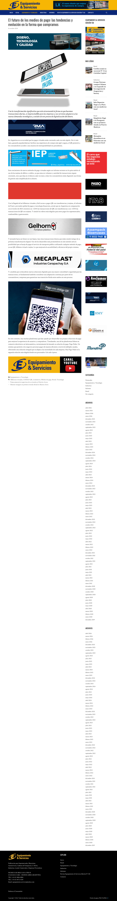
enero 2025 (88, 450)
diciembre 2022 (90, 519)
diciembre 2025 (90, 419)
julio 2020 (88, 600)
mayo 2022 (88, 539)
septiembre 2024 (90, 461)
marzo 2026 (89, 411)
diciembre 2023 (90, 486)
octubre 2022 (89, 525)
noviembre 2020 (90, 589)
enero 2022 (88, 550)
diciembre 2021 (90, 553)
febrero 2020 (89, 614)
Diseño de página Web (96, 898)
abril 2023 (88, 508)
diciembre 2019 (90, 620)
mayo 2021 (88, 572)
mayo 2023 (88, 505)
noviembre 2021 (90, 556)
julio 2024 (88, 466)
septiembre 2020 (90, 595)
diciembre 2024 (90, 452)
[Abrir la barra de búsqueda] (106, 12)
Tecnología (57, 380)
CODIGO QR (26, 380)
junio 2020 (88, 603)
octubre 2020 (89, 592)
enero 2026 (88, 416)
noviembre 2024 (90, 455)
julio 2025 (88, 433)
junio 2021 (88, 570)
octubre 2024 (89, 458)
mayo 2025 (88, 438)
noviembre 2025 (90, 422)
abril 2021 (88, 575)
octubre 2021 (89, 558)
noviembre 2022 (90, 522)
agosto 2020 (89, 597)
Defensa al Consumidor (15, 891)
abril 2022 (88, 542)
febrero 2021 (89, 581)
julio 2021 (88, 567)
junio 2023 (88, 503)
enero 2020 (88, 617)
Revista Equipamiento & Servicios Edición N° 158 (71, 13)
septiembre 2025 (90, 427)
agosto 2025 (89, 430)
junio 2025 (88, 436)
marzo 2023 (89, 511)
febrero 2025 (89, 447)
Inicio (11, 13)
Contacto (91, 13)
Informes (52, 13)
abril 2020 (88, 609)
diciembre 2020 (90, 586)
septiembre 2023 (90, 494)
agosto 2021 (89, 564)
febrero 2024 (89, 480)
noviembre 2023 (90, 489)
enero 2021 (88, 583)
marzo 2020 (89, 611)
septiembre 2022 (90, 528)
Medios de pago (44, 380)
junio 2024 (88, 469)
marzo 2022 (89, 544)
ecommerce (35, 380)
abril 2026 (88, 408)
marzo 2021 (88, 578)
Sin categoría (89, 394)
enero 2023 (88, 517)
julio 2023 (88, 500)
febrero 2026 (89, 413)
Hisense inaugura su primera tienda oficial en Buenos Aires (28, 384)
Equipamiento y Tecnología (29, 13)
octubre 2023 (89, 491)
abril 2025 (88, 441)
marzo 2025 (89, 444)
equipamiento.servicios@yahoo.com (23, 882)
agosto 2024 (89, 464)
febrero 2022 (89, 547)
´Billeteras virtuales (16, 380)
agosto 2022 (89, 531)
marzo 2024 (89, 478)
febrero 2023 (89, 514)
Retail (17, 13)
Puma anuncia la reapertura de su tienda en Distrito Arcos (27, 382)
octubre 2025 (89, 425)
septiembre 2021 (90, 561)
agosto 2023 (89, 497)
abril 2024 (88, 475)
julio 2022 (88, 533)
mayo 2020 (88, 606)
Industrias (43, 13)
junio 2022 (88, 536)
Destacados (88, 380)
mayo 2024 (88, 472)
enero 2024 (88, 483)
